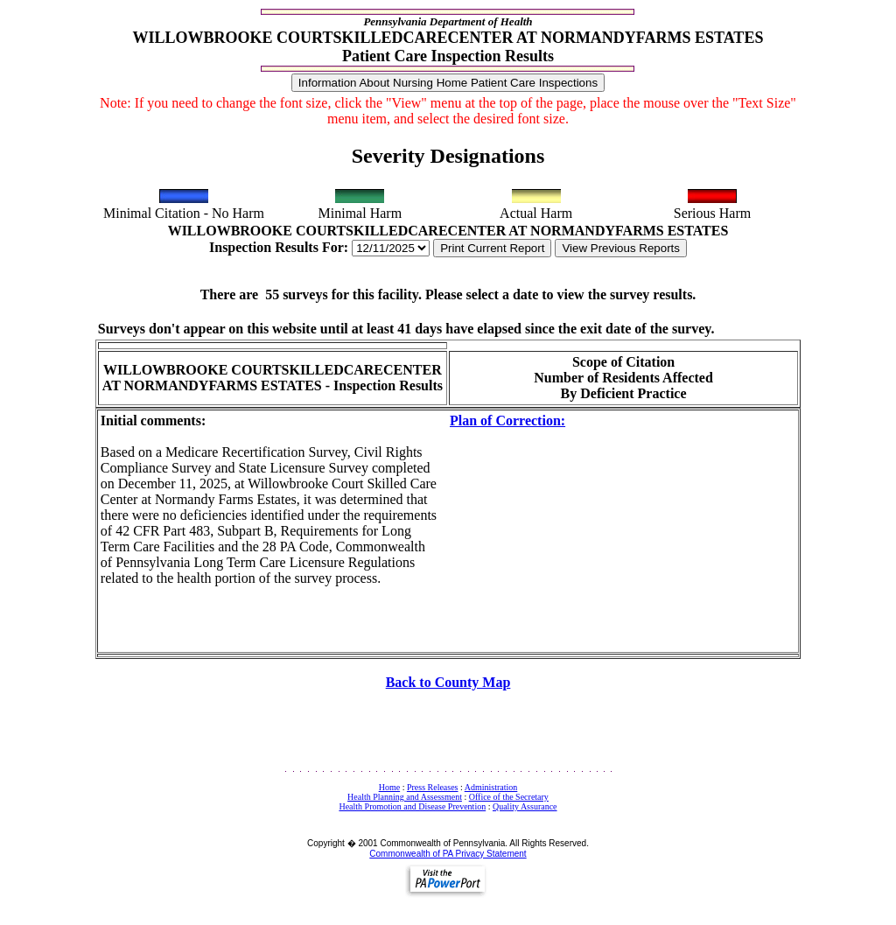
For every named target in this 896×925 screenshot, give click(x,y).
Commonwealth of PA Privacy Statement (447, 853)
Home (389, 787)
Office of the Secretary (509, 797)
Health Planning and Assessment (404, 797)
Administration (491, 787)
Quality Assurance (525, 806)
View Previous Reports (621, 248)
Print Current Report (492, 248)
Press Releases (432, 787)
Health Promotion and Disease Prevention (412, 806)
